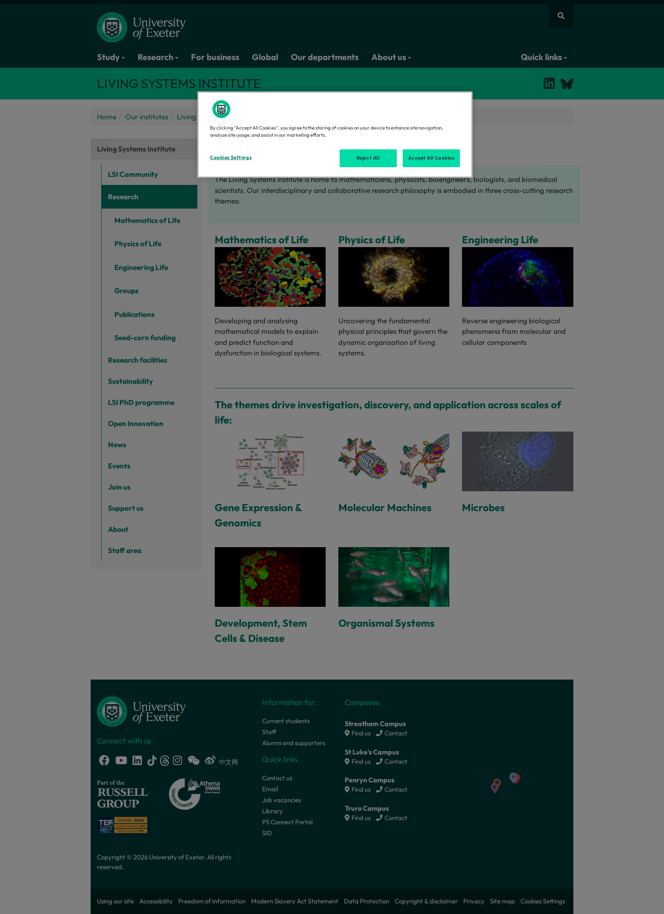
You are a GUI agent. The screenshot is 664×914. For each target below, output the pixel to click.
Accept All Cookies (431, 158)
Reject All (368, 158)
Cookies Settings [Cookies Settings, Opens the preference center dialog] (231, 157)
